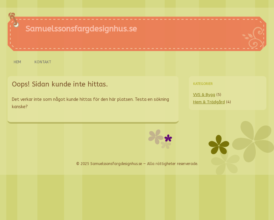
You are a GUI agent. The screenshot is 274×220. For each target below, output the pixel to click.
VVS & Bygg (204, 94)
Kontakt (42, 62)
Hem (17, 62)
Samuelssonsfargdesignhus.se (81, 29)
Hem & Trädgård (209, 102)
